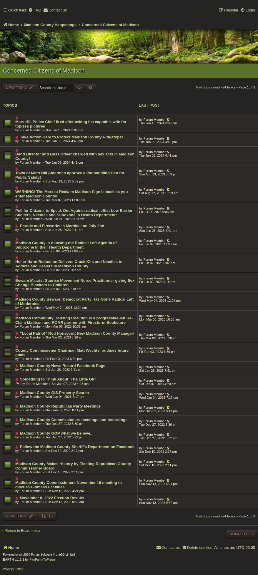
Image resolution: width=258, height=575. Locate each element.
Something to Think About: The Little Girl (58, 379)
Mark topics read (207, 87)
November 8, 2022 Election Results (52, 498)
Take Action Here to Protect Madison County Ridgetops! (71, 137)
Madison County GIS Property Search (54, 392)
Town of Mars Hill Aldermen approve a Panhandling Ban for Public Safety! (69, 175)
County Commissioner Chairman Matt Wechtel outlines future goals (72, 352)
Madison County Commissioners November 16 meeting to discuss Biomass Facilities (68, 484)
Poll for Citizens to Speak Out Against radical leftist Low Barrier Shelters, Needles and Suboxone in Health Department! (73, 212)
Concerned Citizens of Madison (44, 70)
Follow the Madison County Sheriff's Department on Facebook (77, 447)
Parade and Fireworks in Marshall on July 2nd (62, 226)
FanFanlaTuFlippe (42, 559)
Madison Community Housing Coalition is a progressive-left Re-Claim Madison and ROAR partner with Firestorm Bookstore (74, 320)
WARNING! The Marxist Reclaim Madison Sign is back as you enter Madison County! (71, 194)
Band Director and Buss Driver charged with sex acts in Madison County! (74, 156)
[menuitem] (34, 10)
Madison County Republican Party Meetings (60, 406)
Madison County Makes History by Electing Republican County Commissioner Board (73, 466)
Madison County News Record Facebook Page (62, 365)
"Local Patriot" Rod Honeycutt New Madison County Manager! (77, 333)
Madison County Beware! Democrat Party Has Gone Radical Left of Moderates (74, 301)
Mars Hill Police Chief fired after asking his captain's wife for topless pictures (70, 124)
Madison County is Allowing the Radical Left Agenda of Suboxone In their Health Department (66, 245)
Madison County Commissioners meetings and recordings (74, 420)
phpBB (23, 554)
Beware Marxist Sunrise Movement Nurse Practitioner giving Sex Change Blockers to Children (74, 282)
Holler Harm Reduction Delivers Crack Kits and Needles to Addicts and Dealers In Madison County (68, 263)
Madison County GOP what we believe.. (56, 433)
